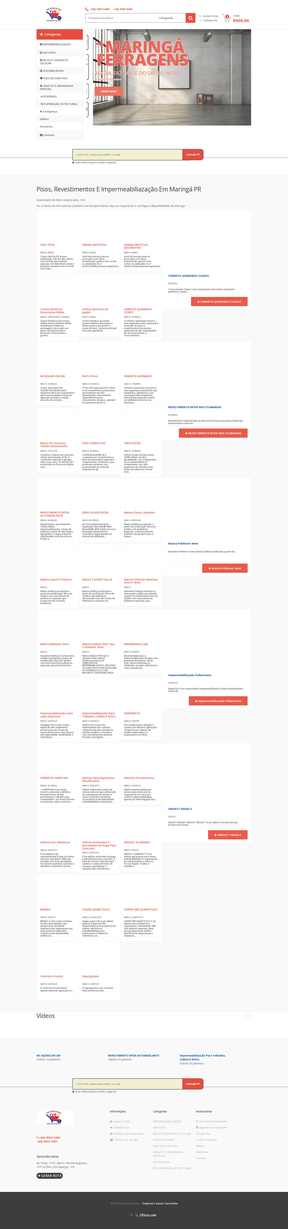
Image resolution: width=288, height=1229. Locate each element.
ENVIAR (193, 154)
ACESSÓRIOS (48, 96)
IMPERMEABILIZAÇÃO (55, 44)
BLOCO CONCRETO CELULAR (54, 61)
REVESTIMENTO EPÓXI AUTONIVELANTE (133, 1055)
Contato (47, 135)
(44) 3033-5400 (97, 9)
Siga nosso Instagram (211, 1127)
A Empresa (48, 111)
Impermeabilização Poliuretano (189, 678)
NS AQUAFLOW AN (48, 1055)
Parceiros (46, 126)
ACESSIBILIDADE (52, 70)
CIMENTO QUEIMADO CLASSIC (188, 278)
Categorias (166, 18)
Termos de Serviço (124, 1139)
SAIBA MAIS (109, 91)
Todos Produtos (206, 1139)
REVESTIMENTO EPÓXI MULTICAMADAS (194, 410)
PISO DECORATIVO (53, 78)
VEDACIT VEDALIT (180, 812)
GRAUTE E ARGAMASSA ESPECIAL (56, 87)
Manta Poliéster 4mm (183, 546)
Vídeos (44, 119)
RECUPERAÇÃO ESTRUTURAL (59, 104)
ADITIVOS (47, 52)
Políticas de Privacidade (126, 1133)
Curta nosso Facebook (211, 1121)
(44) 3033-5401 (123, 9)
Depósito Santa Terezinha (160, 1203)
